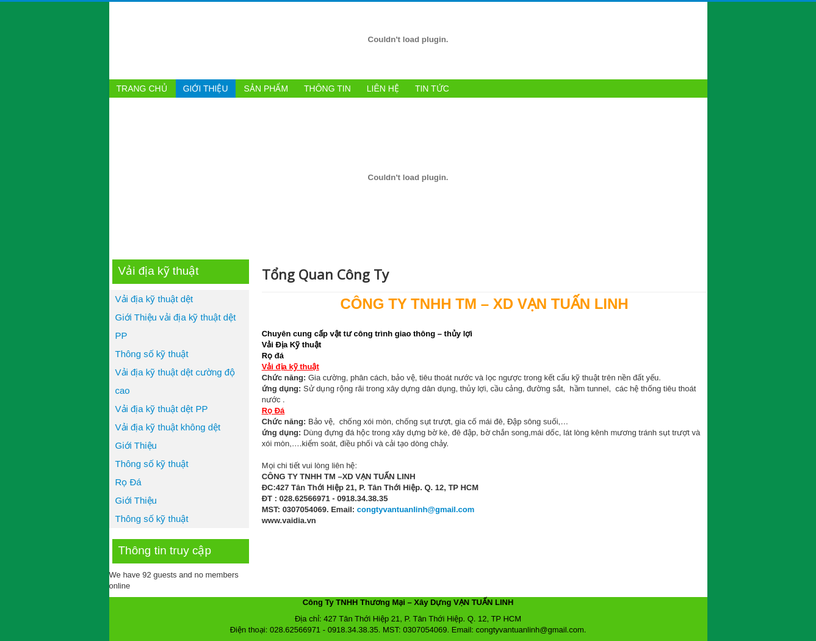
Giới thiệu (205, 88)
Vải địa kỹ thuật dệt (154, 299)
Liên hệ (383, 88)
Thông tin (327, 88)
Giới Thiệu (136, 445)
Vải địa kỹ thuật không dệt (168, 427)
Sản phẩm (266, 88)
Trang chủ (142, 88)
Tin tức (432, 88)
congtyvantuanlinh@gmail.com (416, 509)
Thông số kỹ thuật (152, 354)
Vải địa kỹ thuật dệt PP (161, 409)
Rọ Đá (128, 482)
